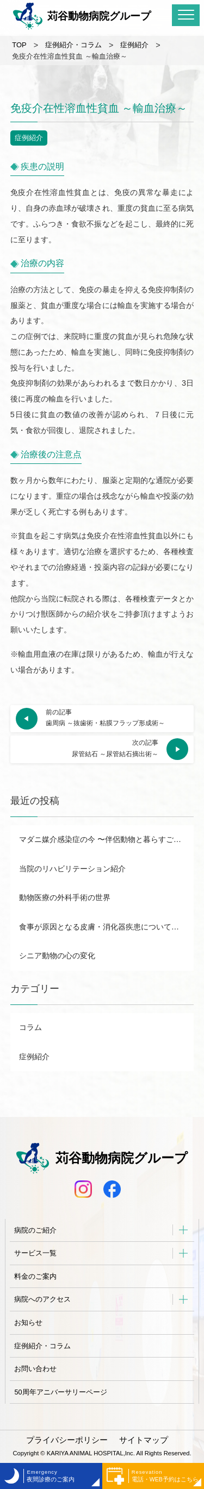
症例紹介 (29, 138)
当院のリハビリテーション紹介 (72, 868)
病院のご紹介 (35, 1230)
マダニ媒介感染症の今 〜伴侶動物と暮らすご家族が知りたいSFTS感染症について (106, 839)
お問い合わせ (35, 1369)
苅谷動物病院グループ (82, 16)
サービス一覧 (35, 1253)
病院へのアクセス (42, 1299)
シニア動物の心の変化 (57, 955)
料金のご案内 (35, 1276)
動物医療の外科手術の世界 (64, 897)
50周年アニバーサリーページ (60, 1392)
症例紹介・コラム (42, 1346)
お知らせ (28, 1322)
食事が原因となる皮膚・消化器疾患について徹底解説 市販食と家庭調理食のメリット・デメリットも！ (106, 926)
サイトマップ (143, 1440)
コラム (30, 1027)
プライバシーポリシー (67, 1440)
